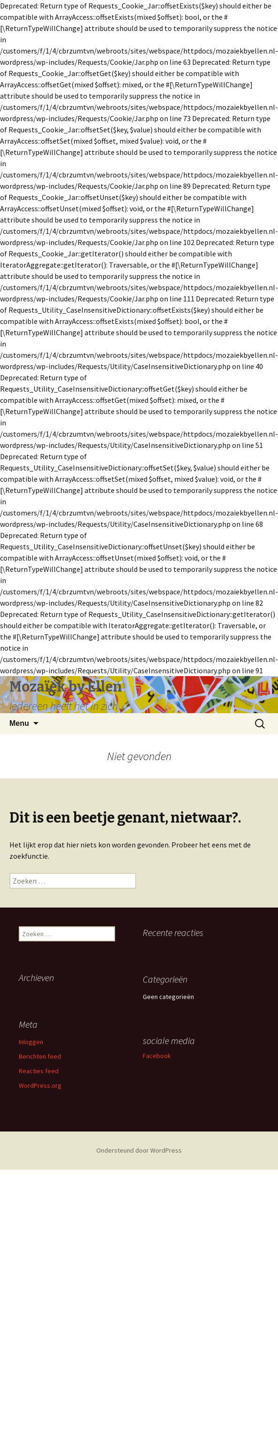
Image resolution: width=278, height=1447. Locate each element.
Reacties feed (39, 1087)
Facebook (138, 1086)
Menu (19, 723)
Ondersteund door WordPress (139, 1150)
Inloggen (31, 1058)
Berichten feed (40, 1073)
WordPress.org (40, 1102)
